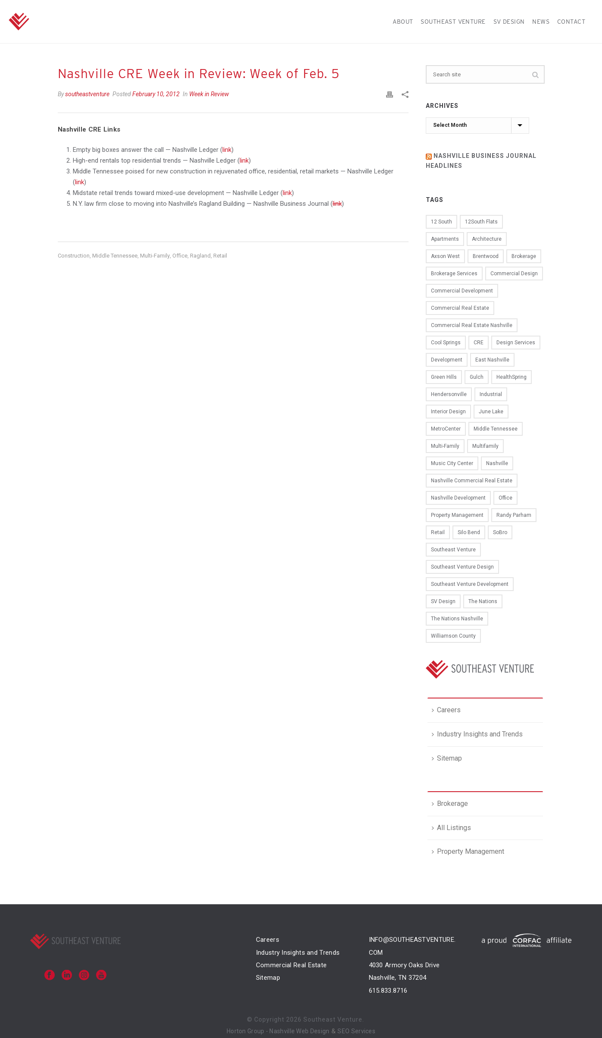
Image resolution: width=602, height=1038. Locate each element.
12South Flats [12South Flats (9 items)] (481, 222)
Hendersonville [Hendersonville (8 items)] (449, 394)
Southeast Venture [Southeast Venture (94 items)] (453, 550)
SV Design (509, 21)
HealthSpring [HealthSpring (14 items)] (511, 377)
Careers (446, 710)
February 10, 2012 (156, 94)
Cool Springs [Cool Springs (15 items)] (446, 343)
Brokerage (450, 803)
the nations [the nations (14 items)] (482, 601)
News (540, 21)
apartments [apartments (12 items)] (445, 239)
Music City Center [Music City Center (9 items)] (452, 463)
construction (74, 255)
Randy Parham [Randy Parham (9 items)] (513, 515)
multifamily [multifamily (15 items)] (485, 446)
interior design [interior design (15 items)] (448, 412)
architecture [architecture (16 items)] (487, 239)
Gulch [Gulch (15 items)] (476, 377)
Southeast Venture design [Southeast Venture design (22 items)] (462, 567)
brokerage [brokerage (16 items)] (524, 256)
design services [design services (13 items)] (515, 343)
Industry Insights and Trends (477, 734)
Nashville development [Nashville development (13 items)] (458, 498)
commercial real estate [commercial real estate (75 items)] (460, 308)
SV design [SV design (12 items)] (443, 601)
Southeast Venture (453, 21)
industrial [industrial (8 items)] (491, 394)
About (403, 21)
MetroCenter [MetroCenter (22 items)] (446, 429)
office (179, 255)
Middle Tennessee (114, 255)
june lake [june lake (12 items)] (491, 412)
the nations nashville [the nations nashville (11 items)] (457, 619)
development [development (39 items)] (446, 360)
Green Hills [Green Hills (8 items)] (444, 377)
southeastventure (87, 94)
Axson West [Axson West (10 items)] (445, 256)
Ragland (200, 255)
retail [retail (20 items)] (438, 532)
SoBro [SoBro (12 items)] (500, 532)
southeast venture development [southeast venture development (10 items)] (469, 584)
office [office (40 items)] (505, 498)
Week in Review (209, 94)
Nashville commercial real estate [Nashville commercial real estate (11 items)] (471, 481)
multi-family (155, 255)
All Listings (451, 828)
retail (220, 255)
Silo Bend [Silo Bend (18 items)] (469, 532)
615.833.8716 (388, 990)
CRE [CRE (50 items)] (478, 343)
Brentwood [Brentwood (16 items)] (486, 256)
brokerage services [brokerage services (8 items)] (454, 274)
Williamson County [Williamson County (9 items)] (453, 636)
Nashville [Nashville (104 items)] (497, 463)
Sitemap (447, 758)
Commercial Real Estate (291, 965)
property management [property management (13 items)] (457, 515)
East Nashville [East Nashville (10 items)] (492, 360)
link (226, 150)
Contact (571, 21)
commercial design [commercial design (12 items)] (514, 274)
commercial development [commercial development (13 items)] (462, 291)
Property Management (468, 851)
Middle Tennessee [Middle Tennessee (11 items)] (496, 429)
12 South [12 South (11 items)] (441, 222)
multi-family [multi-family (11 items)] (445, 446)
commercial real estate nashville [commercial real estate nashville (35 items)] (471, 325)
